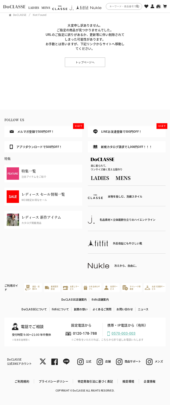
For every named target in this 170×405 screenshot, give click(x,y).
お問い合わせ (124, 309)
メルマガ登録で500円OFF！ (46, 130)
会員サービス (111, 287)
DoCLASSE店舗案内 (74, 300)
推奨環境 (128, 381)
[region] (85, 6)
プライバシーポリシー (53, 381)
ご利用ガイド (11, 288)
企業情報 (149, 381)
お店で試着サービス (155, 287)
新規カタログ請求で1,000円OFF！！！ (122, 147)
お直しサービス (71, 287)
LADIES (33, 8)
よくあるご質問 (102, 309)
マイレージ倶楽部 (131, 287)
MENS (45, 8)
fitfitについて (60, 309)
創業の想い (80, 309)
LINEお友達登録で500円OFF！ (129, 130)
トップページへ (85, 62)
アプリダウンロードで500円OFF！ (36, 147)
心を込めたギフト (92, 287)
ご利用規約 (22, 381)
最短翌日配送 (51, 287)
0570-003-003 (123, 333)
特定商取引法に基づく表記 (95, 381)
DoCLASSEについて (34, 309)
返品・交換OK (32, 287)
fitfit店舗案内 (100, 300)
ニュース (143, 309)
